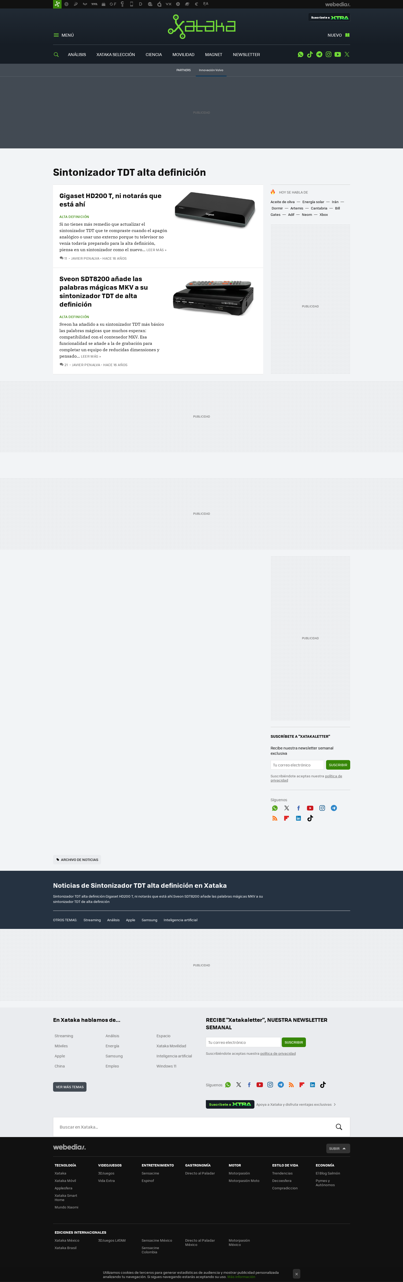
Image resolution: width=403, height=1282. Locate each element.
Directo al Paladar (200, 1173)
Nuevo (335, 35)
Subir (334, 1148)
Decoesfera (282, 1180)
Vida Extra (106, 1180)
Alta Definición (74, 217)
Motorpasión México (239, 1242)
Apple (130, 919)
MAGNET (213, 54)
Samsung (149, 919)
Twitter (347, 54)
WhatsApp (300, 54)
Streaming (92, 919)
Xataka (201, 26)
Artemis (297, 208)
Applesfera (63, 1187)
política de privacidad (278, 1053)
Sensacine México (157, 1240)
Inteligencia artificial (180, 919)
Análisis (113, 919)
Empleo (112, 1066)
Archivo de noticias (79, 859)
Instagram (328, 54)
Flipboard (286, 817)
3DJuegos (106, 1173)
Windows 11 (166, 1066)
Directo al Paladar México (200, 1242)
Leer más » (156, 249)
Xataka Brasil (65, 1247)
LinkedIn (298, 817)
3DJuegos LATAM (112, 1240)
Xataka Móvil (65, 1180)
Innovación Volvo (211, 70)
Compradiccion (285, 1187)
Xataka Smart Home (66, 1197)
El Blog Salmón (328, 1173)
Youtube (338, 54)
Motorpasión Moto (244, 1180)
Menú (68, 35)
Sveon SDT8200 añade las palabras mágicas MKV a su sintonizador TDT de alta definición (103, 291)
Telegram (319, 54)
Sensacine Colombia (150, 1249)
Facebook (298, 807)
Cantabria (319, 208)
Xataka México (67, 1240)
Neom (307, 214)
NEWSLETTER (246, 54)
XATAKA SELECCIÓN (116, 54)
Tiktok (310, 54)
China (60, 1066)
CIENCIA (154, 54)
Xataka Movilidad (171, 1045)
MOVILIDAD (183, 54)
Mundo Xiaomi (66, 1207)
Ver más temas (70, 1086)
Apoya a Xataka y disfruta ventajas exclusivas (294, 1104)
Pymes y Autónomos (325, 1182)
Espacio (163, 1035)
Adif (291, 214)
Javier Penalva (85, 258)
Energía (112, 1045)
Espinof (148, 1180)
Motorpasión (239, 1173)
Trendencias (282, 1173)
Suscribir (338, 764)
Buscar (339, 1127)
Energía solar (313, 201)
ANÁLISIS (77, 54)
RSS (275, 817)
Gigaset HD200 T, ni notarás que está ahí (110, 199)
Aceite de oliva (283, 201)
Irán (335, 201)
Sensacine (150, 1173)
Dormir (277, 208)
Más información (241, 1276)
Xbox (324, 214)
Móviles (61, 1045)
